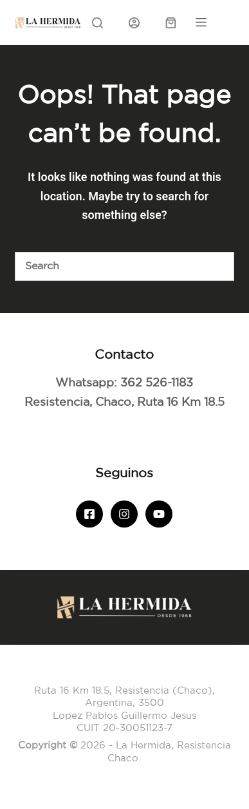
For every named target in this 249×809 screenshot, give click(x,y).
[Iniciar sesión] (134, 22)
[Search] (97, 22)
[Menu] (215, 22)
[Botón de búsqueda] (219, 266)
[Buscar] (110, 266)
